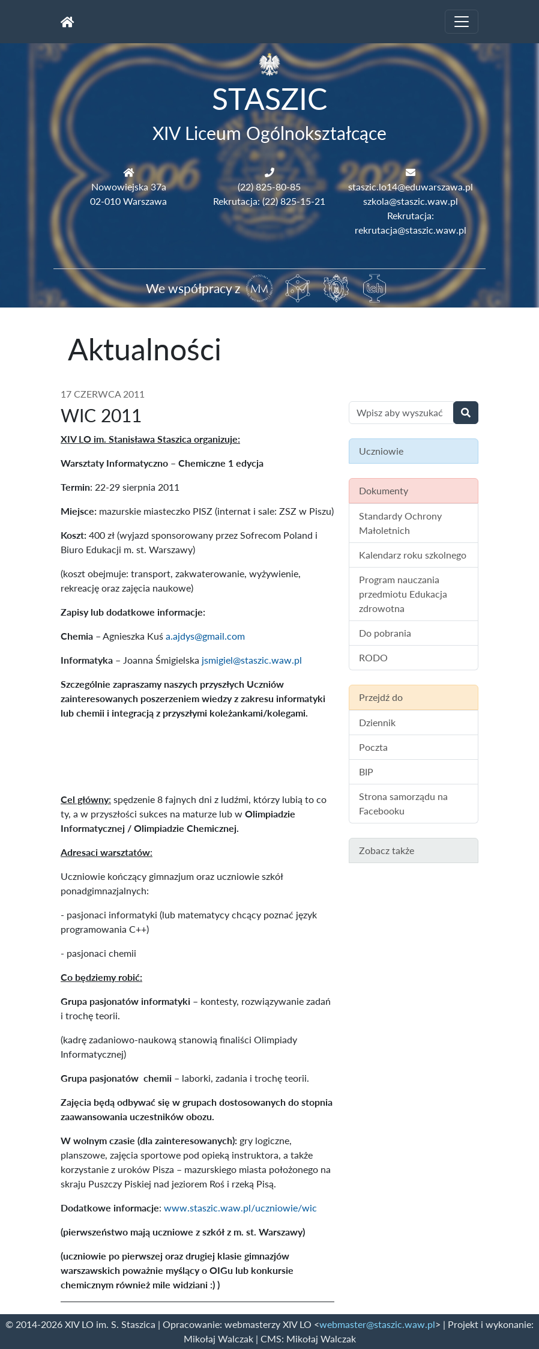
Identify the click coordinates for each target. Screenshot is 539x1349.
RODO (373, 657)
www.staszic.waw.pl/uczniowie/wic (241, 1207)
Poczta (373, 747)
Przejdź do (381, 697)
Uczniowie (381, 450)
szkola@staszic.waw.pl (410, 201)
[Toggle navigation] (461, 22)
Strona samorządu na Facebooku (403, 803)
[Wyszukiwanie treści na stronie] (401, 412)
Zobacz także (386, 850)
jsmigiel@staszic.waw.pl (252, 659)
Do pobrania (385, 632)
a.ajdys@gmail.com (205, 635)
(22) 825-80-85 (269, 186)
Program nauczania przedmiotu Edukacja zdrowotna (403, 594)
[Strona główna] (67, 22)
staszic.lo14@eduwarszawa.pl (410, 186)
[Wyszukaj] (465, 412)
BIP (366, 771)
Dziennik (377, 722)
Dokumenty (383, 490)
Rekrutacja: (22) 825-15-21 (269, 201)
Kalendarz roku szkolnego (412, 554)
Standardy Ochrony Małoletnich (400, 523)
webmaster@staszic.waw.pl (377, 1324)
